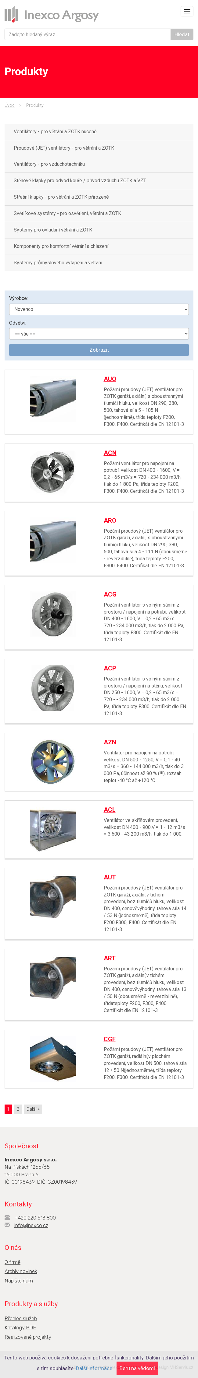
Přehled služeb (21, 1318)
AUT (110, 877)
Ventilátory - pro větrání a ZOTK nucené (55, 131)
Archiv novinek (21, 1271)
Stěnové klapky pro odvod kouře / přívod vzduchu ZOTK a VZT (80, 180)
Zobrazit (99, 350)
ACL (110, 809)
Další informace (94, 1368)
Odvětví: (17, 323)
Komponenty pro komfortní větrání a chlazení (61, 246)
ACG (110, 594)
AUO (110, 379)
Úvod (10, 105)
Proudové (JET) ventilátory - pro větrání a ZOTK (64, 148)
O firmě (12, 1262)
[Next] (33, 1109)
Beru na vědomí (137, 1368)
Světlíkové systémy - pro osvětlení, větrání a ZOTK (67, 213)
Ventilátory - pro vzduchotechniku (49, 164)
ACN (110, 453)
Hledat (182, 34)
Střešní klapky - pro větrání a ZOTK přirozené (61, 197)
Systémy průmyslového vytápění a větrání (58, 263)
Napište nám (19, 1281)
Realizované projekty (28, 1337)
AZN (110, 742)
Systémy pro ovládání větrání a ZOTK (53, 230)
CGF (110, 1039)
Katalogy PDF (20, 1327)
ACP (110, 668)
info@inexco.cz (31, 1225)
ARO (110, 520)
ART (110, 958)
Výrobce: (18, 298)
